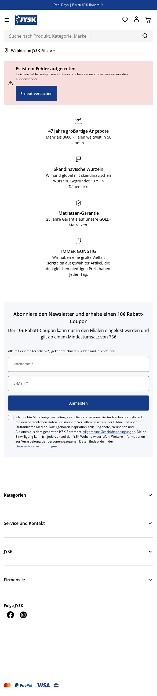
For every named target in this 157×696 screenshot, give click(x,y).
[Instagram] (23, 614)
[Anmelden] (136, 20)
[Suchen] (145, 35)
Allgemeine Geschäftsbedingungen (109, 431)
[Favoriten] (125, 20)
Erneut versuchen (36, 93)
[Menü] (7, 20)
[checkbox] (10, 417)
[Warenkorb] (148, 20)
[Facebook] (10, 614)
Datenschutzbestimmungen (36, 446)
